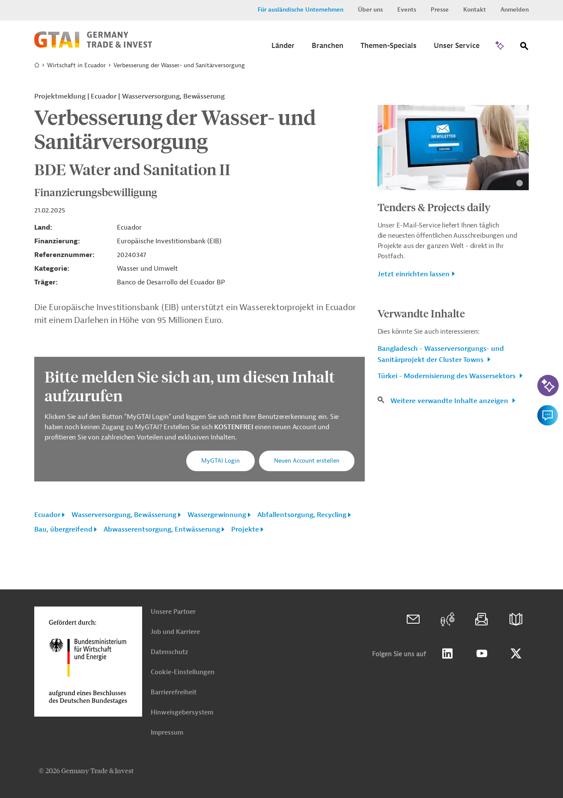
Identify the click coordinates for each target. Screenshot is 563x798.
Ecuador (47, 515)
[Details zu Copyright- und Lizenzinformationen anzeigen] (519, 183)
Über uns (370, 9)
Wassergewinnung (217, 515)
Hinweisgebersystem (182, 712)
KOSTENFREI (234, 427)
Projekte (245, 529)
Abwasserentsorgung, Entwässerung (162, 529)
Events (406, 9)
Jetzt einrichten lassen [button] (414, 274)
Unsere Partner (173, 612)
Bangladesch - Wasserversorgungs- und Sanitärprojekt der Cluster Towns (441, 354)
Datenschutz (169, 652)
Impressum (167, 733)
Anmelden (514, 9)
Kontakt (474, 9)
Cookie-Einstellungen (182, 672)
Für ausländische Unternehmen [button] (300, 9)
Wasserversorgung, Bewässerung (123, 515)
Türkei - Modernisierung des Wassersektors (447, 376)
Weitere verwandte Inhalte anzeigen (450, 401)
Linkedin (447, 653)
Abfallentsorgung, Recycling (301, 515)
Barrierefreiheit (174, 692)
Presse (440, 9)
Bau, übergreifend (63, 529)
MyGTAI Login (220, 460)
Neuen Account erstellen (307, 460)
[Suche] (524, 47)
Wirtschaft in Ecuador (76, 65)
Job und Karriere (175, 632)
